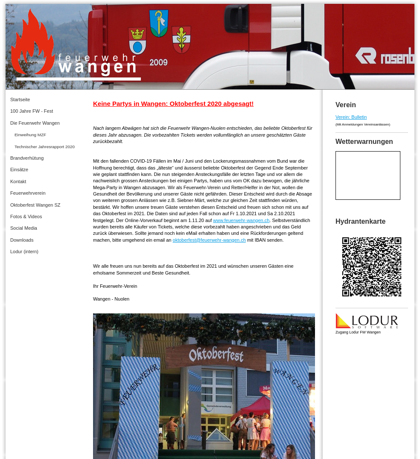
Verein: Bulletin (351, 117)
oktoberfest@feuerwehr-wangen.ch (209, 240)
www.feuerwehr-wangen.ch (241, 220)
